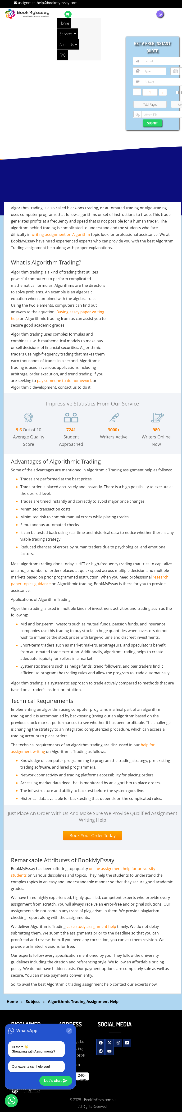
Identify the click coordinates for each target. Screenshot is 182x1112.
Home (12, 1001)
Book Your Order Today (92, 835)
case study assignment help (91, 926)
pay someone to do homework (64, 380)
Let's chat (56, 1081)
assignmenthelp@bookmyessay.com (45, 2)
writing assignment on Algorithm (61, 234)
